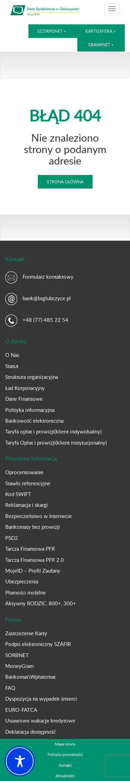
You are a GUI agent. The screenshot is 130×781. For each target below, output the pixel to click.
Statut (11, 365)
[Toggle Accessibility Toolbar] (19, 761)
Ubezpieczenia (21, 581)
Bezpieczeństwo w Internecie (38, 515)
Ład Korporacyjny (25, 387)
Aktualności (65, 775)
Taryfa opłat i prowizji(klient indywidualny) (53, 431)
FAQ (10, 687)
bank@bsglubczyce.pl (47, 298)
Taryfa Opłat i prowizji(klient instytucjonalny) (56, 442)
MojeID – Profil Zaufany (32, 570)
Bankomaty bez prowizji (32, 526)
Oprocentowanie (24, 472)
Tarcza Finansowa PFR (30, 548)
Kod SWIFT (18, 494)
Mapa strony (65, 744)
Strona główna (65, 181)
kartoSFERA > (100, 31)
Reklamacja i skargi (26, 504)
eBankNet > (101, 44)
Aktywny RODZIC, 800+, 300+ (40, 603)
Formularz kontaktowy (48, 276)
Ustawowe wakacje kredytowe (40, 720)
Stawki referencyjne (27, 483)
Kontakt (65, 765)
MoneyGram (19, 665)
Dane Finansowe (24, 398)
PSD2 (11, 537)
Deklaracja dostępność (30, 731)
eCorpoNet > (52, 31)
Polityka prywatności (65, 754)
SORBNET (17, 655)
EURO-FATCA (21, 709)
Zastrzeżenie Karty (26, 633)
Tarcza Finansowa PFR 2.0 (34, 559)
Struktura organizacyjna (31, 376)
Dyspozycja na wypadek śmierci (41, 698)
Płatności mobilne (25, 592)
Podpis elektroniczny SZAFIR (38, 643)
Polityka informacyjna (29, 409)
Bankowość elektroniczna (34, 420)
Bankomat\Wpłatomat (30, 676)
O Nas (12, 354)
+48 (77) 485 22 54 (45, 319)
